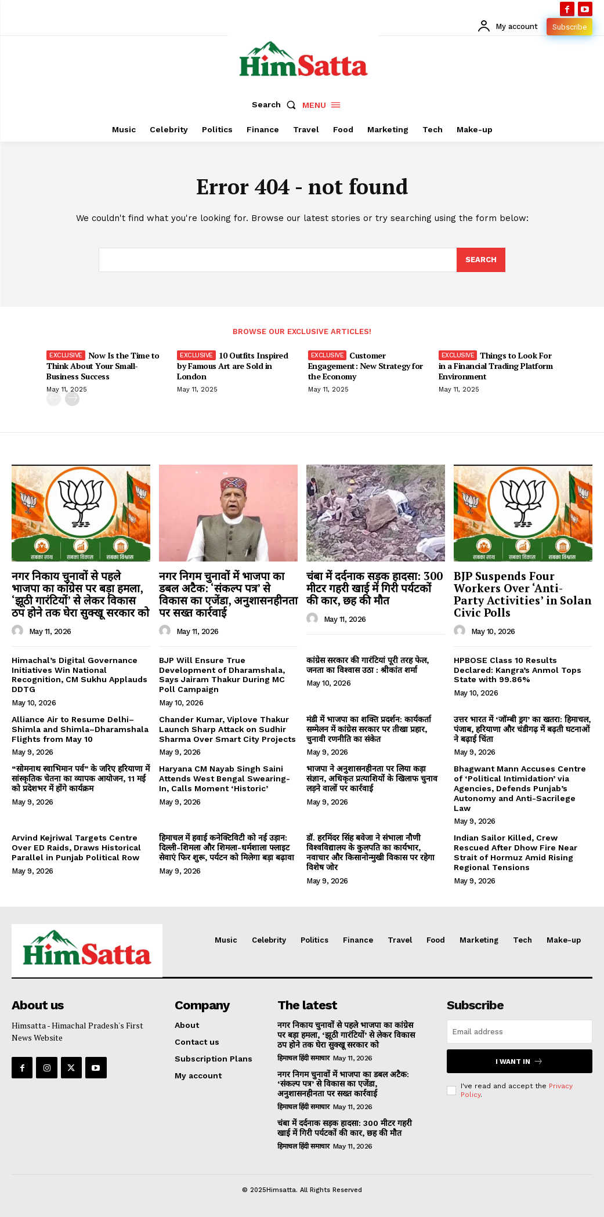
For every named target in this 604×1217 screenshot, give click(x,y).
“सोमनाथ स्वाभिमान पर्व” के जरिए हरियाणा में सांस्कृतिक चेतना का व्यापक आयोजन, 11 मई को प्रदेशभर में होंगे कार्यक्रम (81, 778)
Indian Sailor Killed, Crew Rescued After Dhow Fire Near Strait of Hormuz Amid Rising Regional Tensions (515, 852)
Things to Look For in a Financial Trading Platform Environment (496, 366)
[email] (519, 1032)
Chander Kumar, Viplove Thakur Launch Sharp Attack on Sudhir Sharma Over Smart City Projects (227, 729)
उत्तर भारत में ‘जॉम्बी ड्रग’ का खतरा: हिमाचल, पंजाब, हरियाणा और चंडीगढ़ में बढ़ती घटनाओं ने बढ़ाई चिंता (522, 729)
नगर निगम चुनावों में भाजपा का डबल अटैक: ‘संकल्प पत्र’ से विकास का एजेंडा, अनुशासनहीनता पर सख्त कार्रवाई (228, 594)
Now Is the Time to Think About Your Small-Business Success (103, 366)
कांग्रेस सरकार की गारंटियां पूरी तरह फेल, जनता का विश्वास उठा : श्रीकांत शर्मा (367, 665)
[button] (276, 104)
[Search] (481, 260)
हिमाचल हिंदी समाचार (303, 1058)
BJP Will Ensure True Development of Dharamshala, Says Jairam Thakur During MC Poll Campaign (222, 674)
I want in (519, 1061)
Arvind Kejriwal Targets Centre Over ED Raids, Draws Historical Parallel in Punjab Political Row (76, 847)
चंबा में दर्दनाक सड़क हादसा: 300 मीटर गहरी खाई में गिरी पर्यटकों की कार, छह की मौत (374, 587)
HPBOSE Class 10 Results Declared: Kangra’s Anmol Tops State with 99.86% (517, 669)
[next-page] (72, 399)
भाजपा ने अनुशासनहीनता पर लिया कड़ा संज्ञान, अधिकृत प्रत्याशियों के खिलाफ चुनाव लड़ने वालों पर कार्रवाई (371, 778)
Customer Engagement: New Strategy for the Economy (365, 366)
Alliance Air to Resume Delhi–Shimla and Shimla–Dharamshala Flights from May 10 (80, 729)
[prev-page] (53, 399)
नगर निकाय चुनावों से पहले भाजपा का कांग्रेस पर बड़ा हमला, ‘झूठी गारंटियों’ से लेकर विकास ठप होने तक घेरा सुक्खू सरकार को (80, 594)
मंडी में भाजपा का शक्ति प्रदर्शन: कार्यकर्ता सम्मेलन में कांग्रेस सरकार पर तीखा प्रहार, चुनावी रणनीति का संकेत (368, 729)
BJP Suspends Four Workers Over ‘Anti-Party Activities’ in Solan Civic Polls (522, 594)
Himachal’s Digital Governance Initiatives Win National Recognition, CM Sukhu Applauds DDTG (79, 674)
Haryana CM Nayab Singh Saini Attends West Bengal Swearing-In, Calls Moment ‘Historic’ (224, 778)
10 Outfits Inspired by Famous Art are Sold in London (232, 366)
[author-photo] (19, 631)
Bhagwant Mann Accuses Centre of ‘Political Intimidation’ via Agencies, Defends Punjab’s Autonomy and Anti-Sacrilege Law (520, 788)
